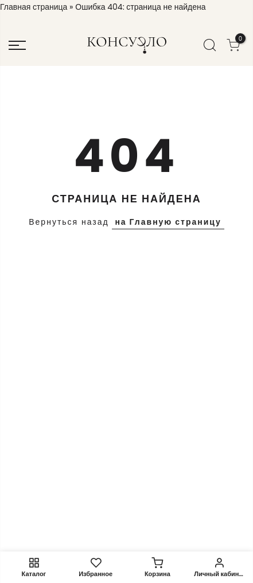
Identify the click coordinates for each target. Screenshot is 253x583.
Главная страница (33, 7)
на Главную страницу (168, 222)
